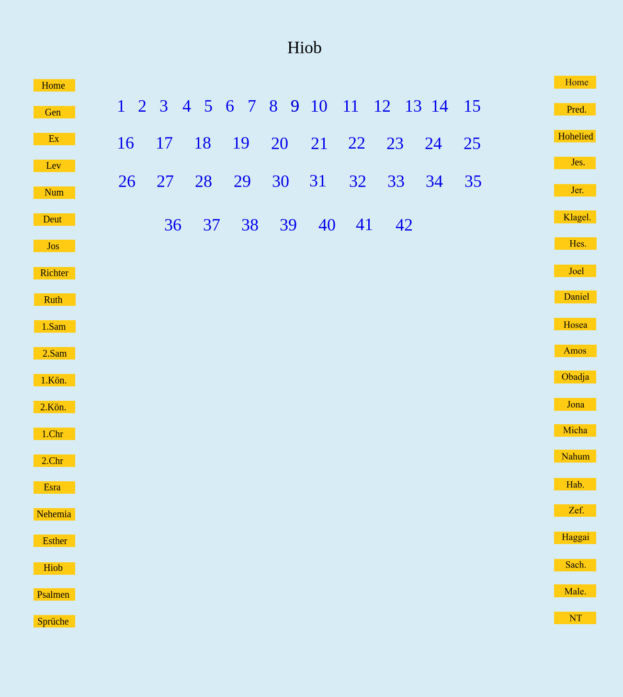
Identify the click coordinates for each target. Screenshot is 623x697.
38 (250, 224)
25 (472, 143)
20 (279, 143)
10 (319, 106)
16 (125, 142)
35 (473, 181)
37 (211, 224)
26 (127, 181)
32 (357, 181)
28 (203, 181)
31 (318, 180)
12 (382, 106)
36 (172, 224)
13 (413, 106)
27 (165, 181)
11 (350, 106)
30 (280, 181)
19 (240, 142)
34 (434, 181)
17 (164, 142)
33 (396, 181)
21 (319, 143)
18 (202, 142)
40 (327, 224)
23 (395, 143)
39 (288, 224)
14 (439, 106)
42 (404, 224)
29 (242, 181)
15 (472, 106)
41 (364, 224)
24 (433, 143)
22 (356, 142)
